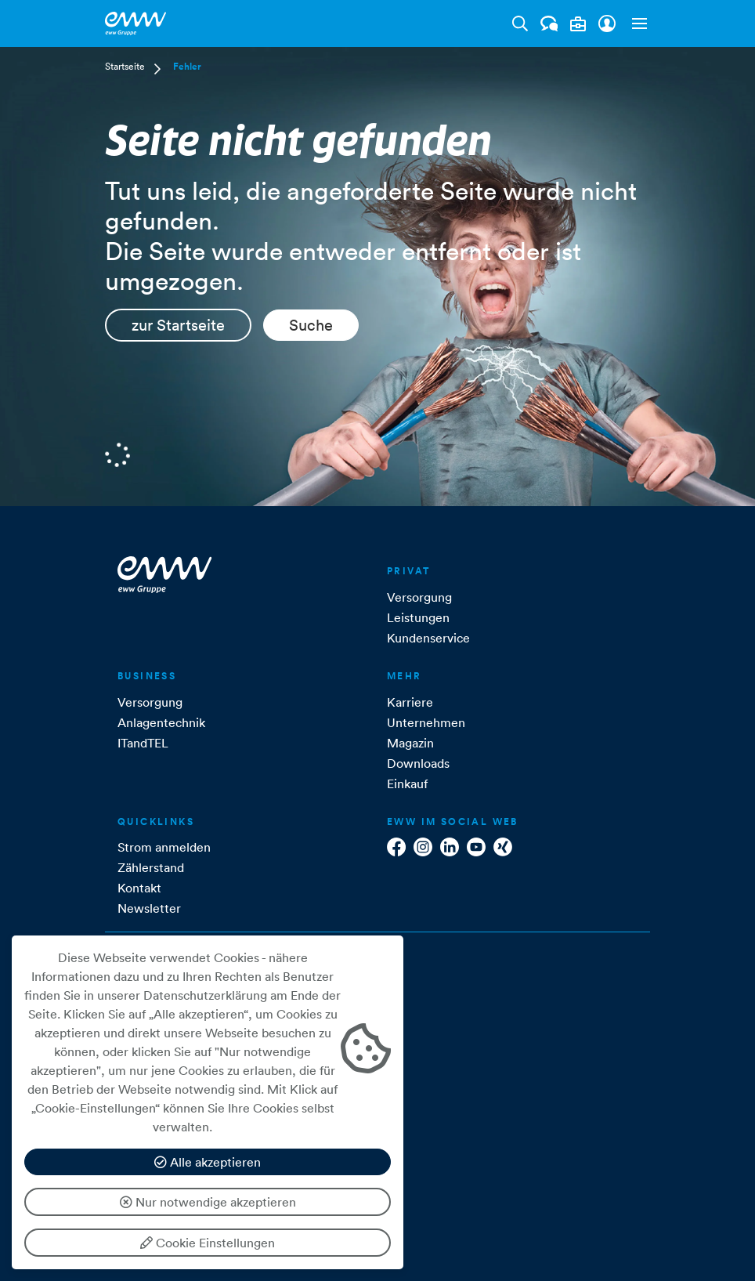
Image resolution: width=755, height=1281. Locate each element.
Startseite (125, 66)
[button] (636, 23)
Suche (311, 325)
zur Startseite (178, 325)
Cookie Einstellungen (207, 1242)
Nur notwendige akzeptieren (208, 1202)
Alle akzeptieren (207, 1162)
